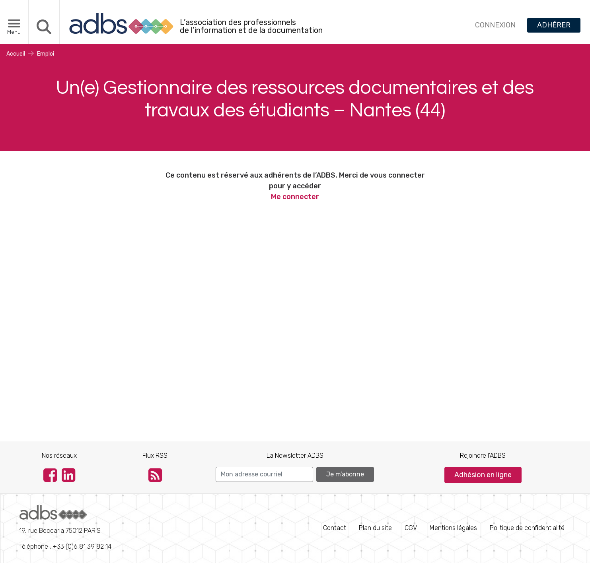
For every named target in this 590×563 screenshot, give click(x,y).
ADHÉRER (554, 25)
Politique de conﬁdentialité (527, 528)
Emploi (45, 53)
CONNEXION (495, 25)
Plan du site (375, 528)
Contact (334, 528)
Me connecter (295, 196)
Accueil (15, 53)
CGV (411, 528)
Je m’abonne (345, 474)
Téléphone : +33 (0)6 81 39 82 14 (65, 527)
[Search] (264, 474)
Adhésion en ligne (483, 474)
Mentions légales (453, 528)
